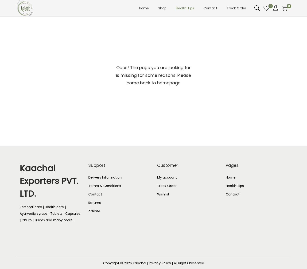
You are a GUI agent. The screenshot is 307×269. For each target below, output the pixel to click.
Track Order (167, 185)
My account (167, 177)
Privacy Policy (160, 263)
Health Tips (235, 185)
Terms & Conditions (104, 185)
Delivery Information (105, 177)
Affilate (94, 211)
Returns (94, 202)
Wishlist (163, 194)
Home (231, 177)
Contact (95, 194)
